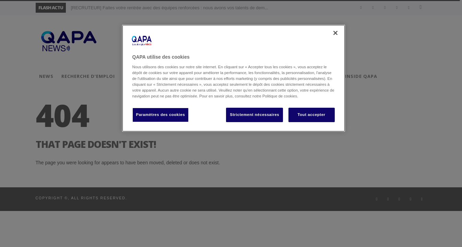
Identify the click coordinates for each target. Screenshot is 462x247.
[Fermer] (335, 32)
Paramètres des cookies (160, 115)
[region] (233, 78)
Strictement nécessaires (254, 115)
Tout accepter (311, 115)
